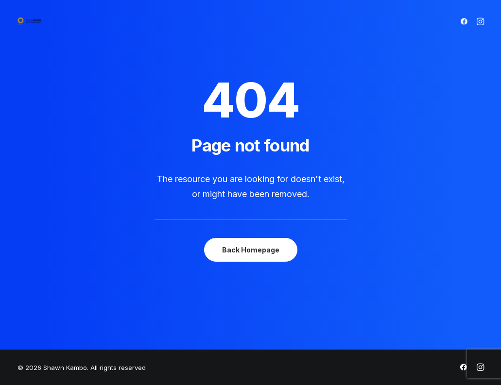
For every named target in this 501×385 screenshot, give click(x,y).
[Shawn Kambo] (29, 21)
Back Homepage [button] (250, 250)
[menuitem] (466, 21)
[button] (466, 21)
